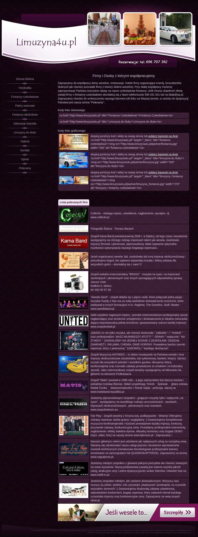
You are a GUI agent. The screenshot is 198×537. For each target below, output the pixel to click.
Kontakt (24, 150)
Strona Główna (25, 78)
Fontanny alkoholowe (25, 114)
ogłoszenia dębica (163, 532)
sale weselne (108, 530)
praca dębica (106, 532)
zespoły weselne (141, 530)
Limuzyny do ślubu (25, 132)
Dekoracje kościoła (25, 123)
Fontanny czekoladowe (25, 96)
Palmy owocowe (25, 105)
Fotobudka (25, 87)
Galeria (25, 141)
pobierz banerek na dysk (163, 136)
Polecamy (25, 168)
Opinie (25, 159)
